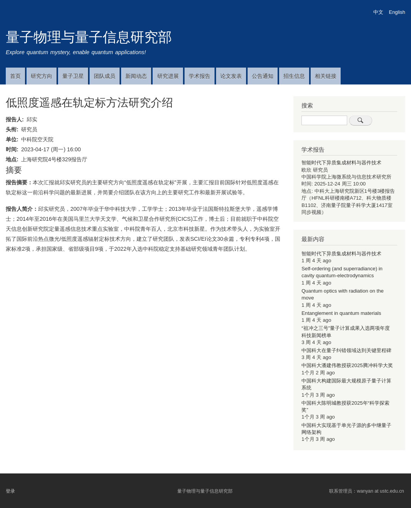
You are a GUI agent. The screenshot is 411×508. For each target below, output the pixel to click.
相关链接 (325, 76)
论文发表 (231, 76)
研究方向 (41, 76)
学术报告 (199, 76)
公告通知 (262, 76)
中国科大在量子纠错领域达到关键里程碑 (346, 350)
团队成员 (104, 76)
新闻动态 (136, 76)
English (397, 12)
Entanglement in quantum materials (341, 313)
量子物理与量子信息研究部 (89, 37)
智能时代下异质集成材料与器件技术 (341, 162)
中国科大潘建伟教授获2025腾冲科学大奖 (347, 365)
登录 (10, 491)
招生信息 (294, 76)
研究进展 (168, 76)
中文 (378, 12)
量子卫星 (73, 76)
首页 (15, 76)
